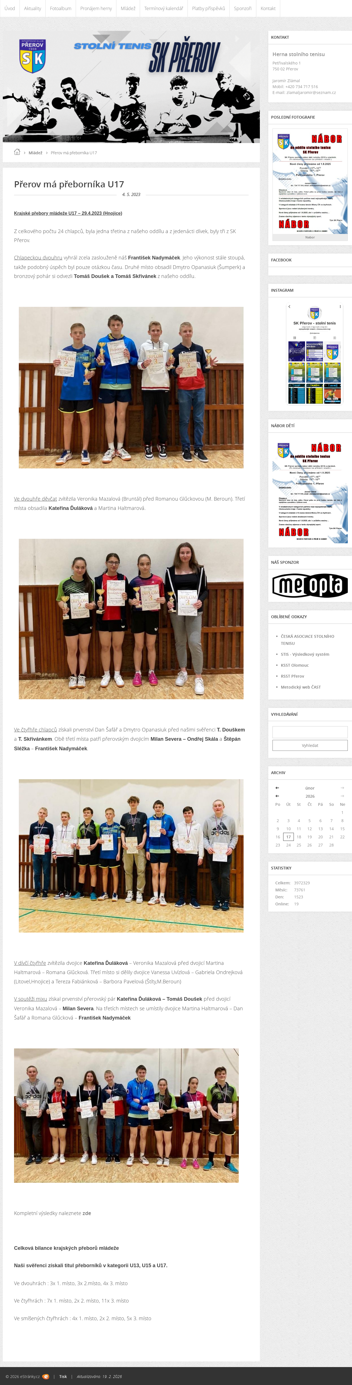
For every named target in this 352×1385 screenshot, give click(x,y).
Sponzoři (243, 8)
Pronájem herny (96, 8)
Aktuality (32, 8)
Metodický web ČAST (301, 687)
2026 (310, 796)
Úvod (9, 8)
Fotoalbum (60, 8)
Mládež (128, 8)
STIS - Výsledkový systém (305, 654)
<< (278, 788)
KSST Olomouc (295, 665)
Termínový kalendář (163, 8)
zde (87, 1213)
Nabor (310, 237)
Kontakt (268, 8)
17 (288, 836)
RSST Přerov (292, 676)
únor (310, 788)
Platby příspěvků (208, 8)
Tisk (63, 1376)
